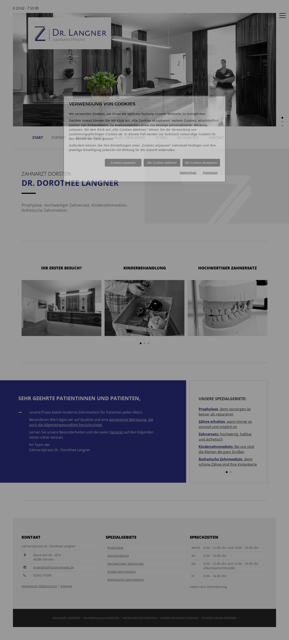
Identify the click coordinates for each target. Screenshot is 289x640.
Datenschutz (188, 172)
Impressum (210, 172)
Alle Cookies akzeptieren (201, 162)
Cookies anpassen (123, 162)
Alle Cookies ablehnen (162, 162)
